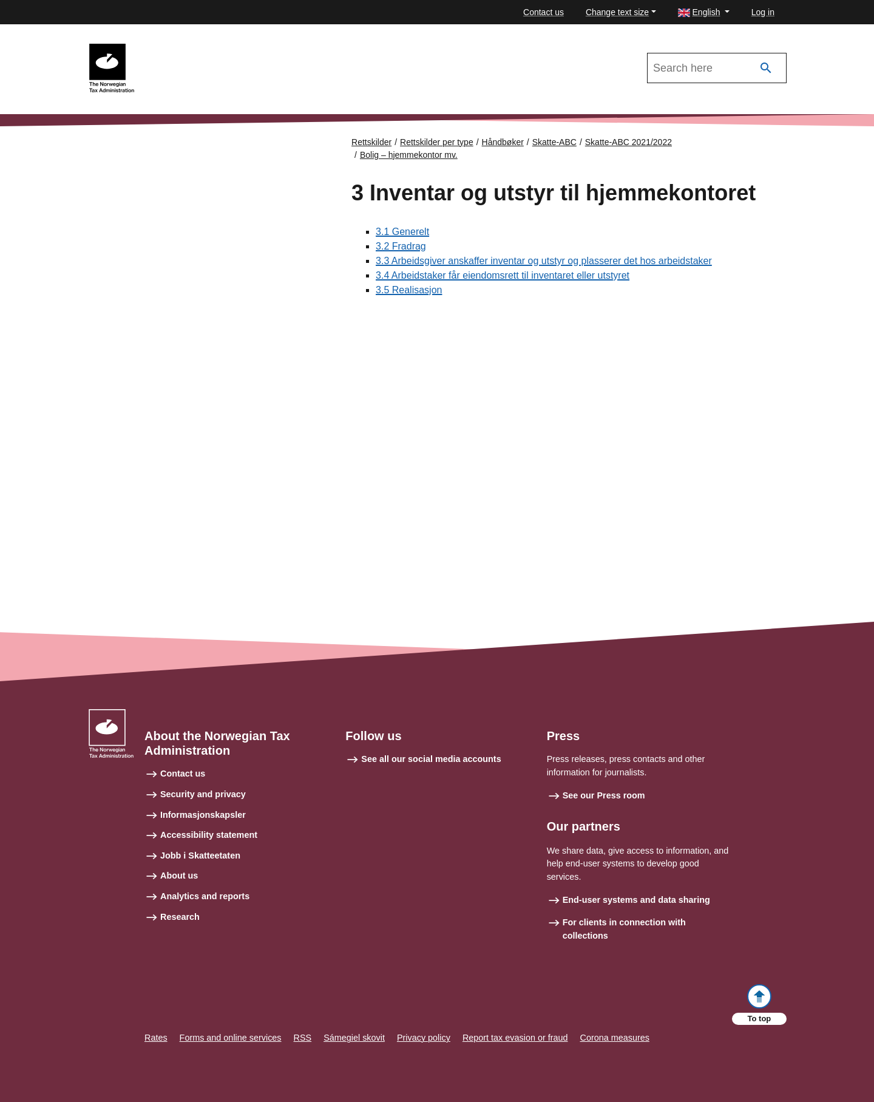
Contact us (543, 12)
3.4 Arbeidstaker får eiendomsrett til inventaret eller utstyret (502, 275)
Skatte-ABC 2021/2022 (189, 49)
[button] (704, 12)
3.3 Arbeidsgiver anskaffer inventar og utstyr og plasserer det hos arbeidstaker (544, 261)
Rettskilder (371, 142)
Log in (762, 12)
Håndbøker (503, 142)
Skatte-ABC (554, 142)
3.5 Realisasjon (409, 290)
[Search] (766, 68)
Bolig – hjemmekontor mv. (409, 155)
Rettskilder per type (436, 142)
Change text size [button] (617, 12)
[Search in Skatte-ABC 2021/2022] (717, 68)
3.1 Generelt (402, 231)
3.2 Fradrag (401, 246)
